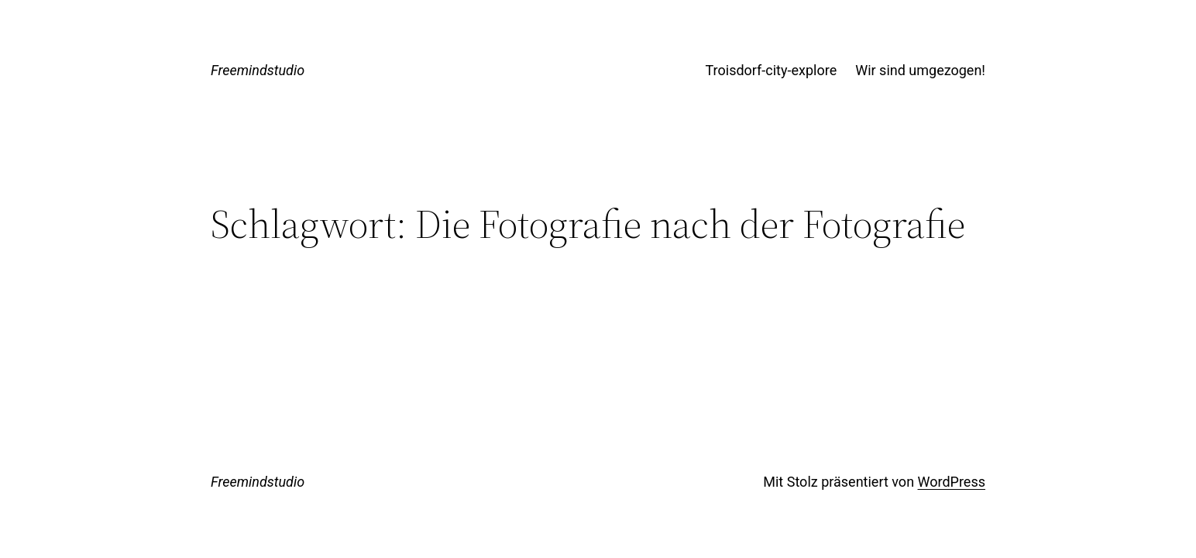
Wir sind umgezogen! (920, 70)
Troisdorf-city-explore (771, 70)
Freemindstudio (257, 70)
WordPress (951, 482)
